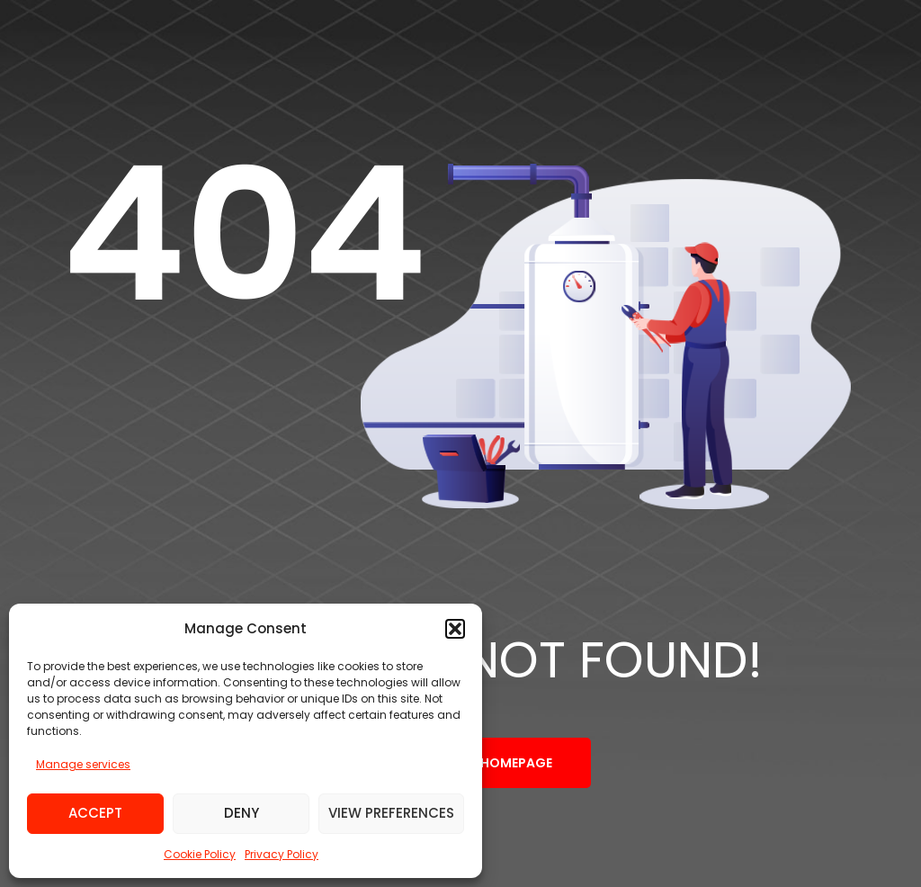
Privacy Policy (281, 854)
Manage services (83, 764)
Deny (241, 812)
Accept (95, 812)
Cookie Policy (200, 854)
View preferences (391, 812)
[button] (455, 629)
